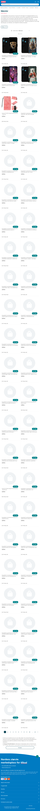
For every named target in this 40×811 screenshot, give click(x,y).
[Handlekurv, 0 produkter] (35, 1)
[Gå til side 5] (16, 732)
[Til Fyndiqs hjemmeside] (3, 1)
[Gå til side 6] (18, 732)
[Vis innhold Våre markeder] (20, 796)
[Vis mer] (20, 747)
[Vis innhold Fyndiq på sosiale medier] (20, 802)
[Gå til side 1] (5, 732)
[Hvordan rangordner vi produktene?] (12, 31)
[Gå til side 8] (24, 732)
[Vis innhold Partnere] (20, 799)
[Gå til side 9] (27, 732)
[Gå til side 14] (35, 732)
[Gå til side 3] (10, 732)
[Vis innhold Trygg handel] (20, 786)
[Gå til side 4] (13, 732)
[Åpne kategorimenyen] (38, 1)
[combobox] (20, 4)
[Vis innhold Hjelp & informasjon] (20, 783)
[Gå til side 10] (29, 732)
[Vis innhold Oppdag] (20, 789)
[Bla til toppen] (37, 756)
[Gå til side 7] (21, 732)
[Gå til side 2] (8, 732)
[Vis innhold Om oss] (20, 793)
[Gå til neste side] (38, 732)
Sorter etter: (15, 30)
